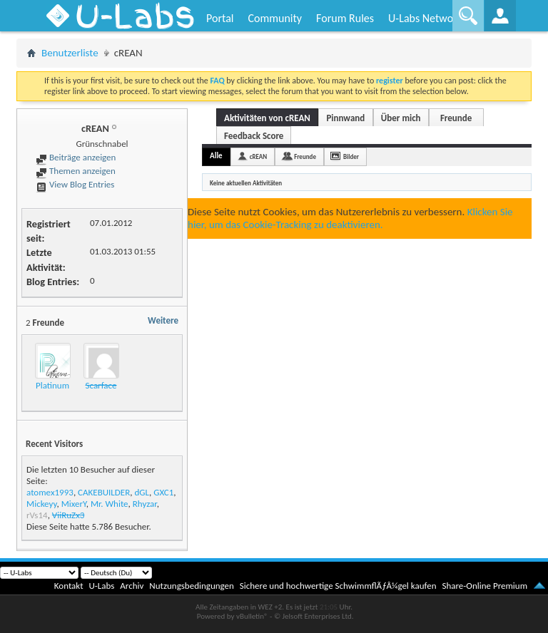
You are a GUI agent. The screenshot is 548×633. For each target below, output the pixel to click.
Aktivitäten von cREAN (267, 118)
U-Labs (102, 585)
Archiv (131, 585)
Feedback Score (253, 135)
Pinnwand (345, 118)
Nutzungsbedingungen (191, 585)
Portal (219, 18)
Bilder (351, 156)
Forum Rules (345, 18)
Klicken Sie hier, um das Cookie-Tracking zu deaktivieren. (350, 218)
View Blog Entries (75, 184)
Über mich (401, 118)
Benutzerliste (69, 52)
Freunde (456, 118)
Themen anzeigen (76, 170)
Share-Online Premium (484, 585)
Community (275, 18)
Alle (216, 155)
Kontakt (68, 585)
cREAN (259, 156)
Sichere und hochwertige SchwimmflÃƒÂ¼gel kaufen (338, 585)
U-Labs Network (425, 18)
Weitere (163, 320)
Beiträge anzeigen (76, 157)
